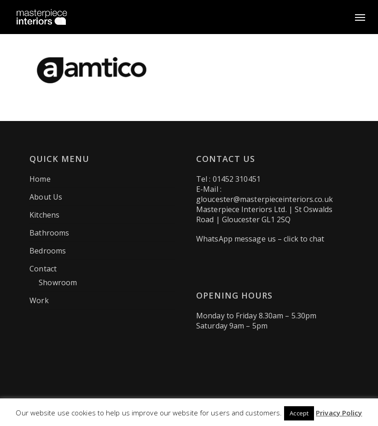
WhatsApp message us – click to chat (260, 239)
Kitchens (44, 215)
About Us (45, 197)
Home (39, 179)
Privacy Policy (339, 412)
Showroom (58, 282)
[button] (360, 17)
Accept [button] (299, 413)
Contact (43, 269)
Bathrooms (49, 233)
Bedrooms (47, 251)
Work (38, 300)
